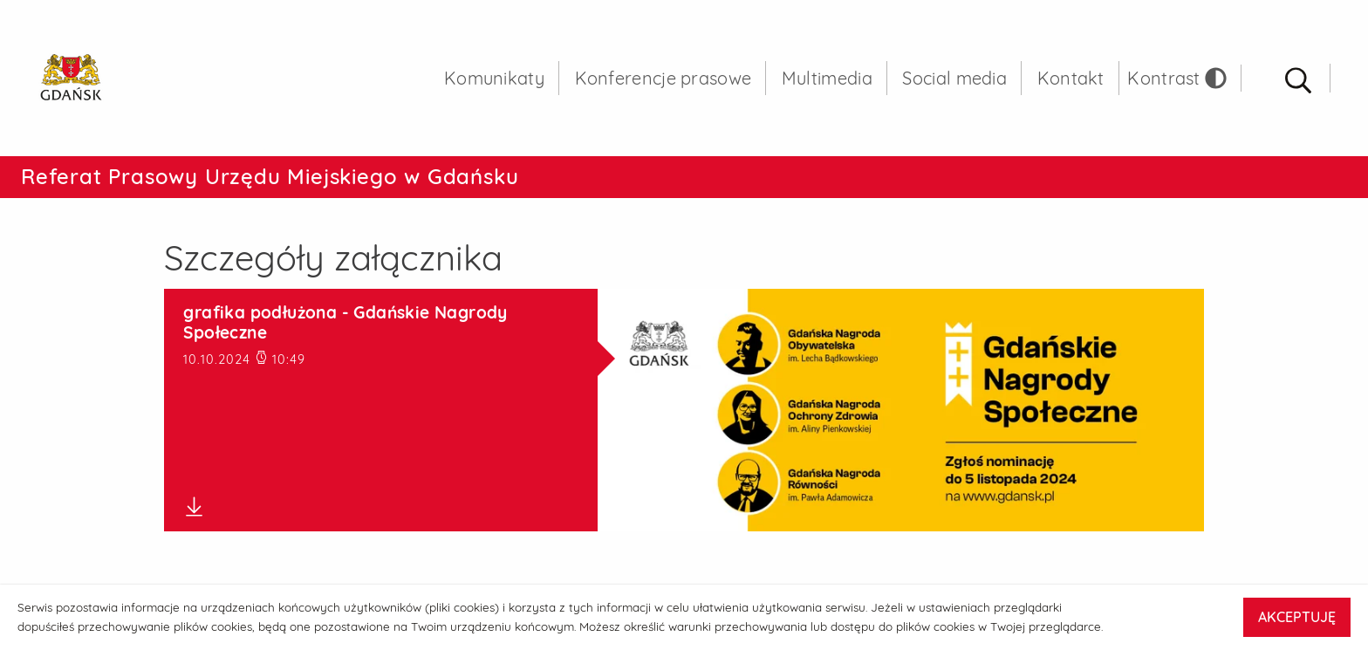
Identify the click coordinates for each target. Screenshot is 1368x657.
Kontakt (1071, 78)
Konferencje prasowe (663, 78)
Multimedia (827, 78)
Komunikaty (494, 78)
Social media (954, 78)
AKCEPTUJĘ (1297, 617)
